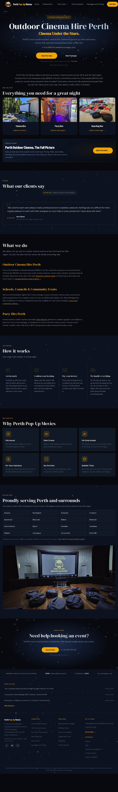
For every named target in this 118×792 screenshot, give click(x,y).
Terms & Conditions (93, 751)
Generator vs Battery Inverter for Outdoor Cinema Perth (27, 702)
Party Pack (35, 742)
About (87, 743)
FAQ (86, 747)
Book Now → (90, 733)
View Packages (71, 55)
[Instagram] (18, 747)
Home (36, 4)
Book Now (112, 4)
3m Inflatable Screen (39, 725)
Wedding (61, 742)
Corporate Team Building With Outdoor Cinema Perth (25, 696)
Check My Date (46, 55)
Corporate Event (64, 738)
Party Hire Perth (14, 315)
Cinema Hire (48, 4)
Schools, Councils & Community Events (30, 291)
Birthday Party (63, 730)
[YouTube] (12, 747)
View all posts (9, 707)
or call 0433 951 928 (68, 651)
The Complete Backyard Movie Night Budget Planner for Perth (29, 690)
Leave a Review (91, 759)
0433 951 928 (90, 729)
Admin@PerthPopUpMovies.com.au (99, 725)
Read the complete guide (45, 278)
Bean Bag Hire (36, 738)
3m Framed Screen (38, 730)
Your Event (62, 4)
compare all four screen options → (28, 281)
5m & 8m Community (39, 734)
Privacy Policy (90, 755)
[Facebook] (6, 747)
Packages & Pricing (38, 747)
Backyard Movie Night (66, 725)
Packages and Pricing (95, 4)
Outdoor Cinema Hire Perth (22, 266)
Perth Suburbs (77, 4)
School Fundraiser (65, 734)
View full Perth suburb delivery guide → (72, 541)
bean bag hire (41, 321)
